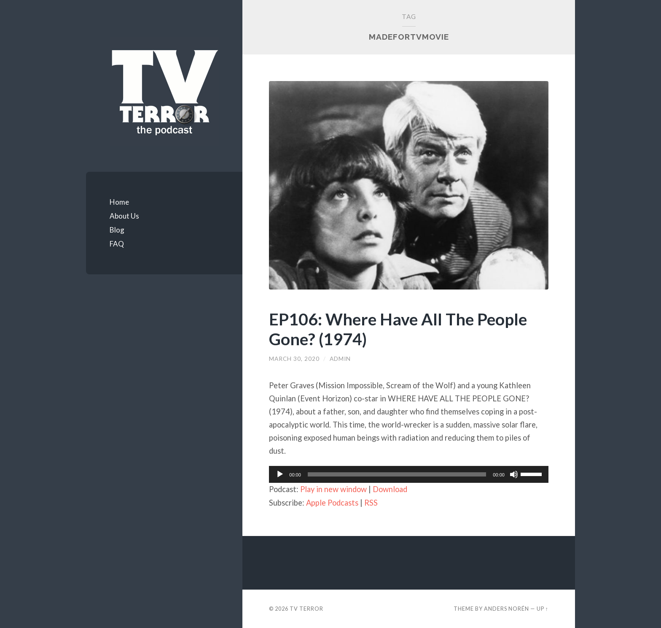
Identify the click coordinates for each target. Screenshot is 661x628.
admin (340, 358)
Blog (117, 229)
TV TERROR (306, 608)
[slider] (397, 474)
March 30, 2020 (294, 358)
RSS (371, 502)
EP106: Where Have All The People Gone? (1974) (398, 329)
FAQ (117, 243)
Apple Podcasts (332, 502)
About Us (124, 215)
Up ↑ (542, 608)
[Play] (280, 474)
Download (390, 489)
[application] (408, 474)
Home (119, 202)
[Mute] (514, 474)
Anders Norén (506, 608)
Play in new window (333, 489)
